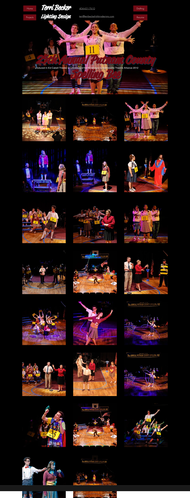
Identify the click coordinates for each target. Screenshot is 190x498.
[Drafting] (140, 8)
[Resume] (140, 17)
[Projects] (29, 17)
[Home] (29, 8)
